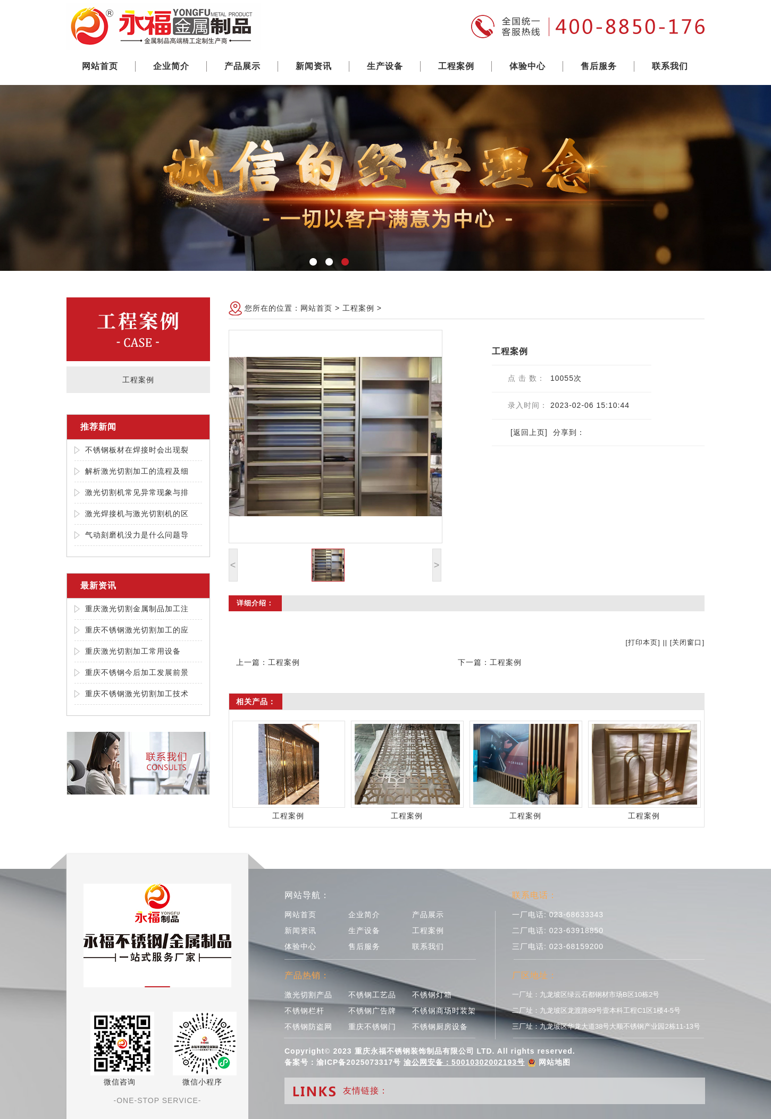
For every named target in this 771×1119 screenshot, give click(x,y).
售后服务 (599, 66)
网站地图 (555, 1062)
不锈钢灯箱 (432, 994)
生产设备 (385, 66)
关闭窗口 (687, 642)
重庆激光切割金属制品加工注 (137, 608)
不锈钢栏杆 (304, 1010)
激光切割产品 (308, 994)
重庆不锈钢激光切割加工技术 (137, 693)
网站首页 (100, 66)
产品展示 (242, 66)
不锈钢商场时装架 (444, 1010)
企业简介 (171, 66)
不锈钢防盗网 (308, 1026)
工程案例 (456, 66)
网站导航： (307, 895)
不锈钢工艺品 (372, 994)
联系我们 (670, 66)
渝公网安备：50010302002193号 (464, 1062)
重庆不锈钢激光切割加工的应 (137, 630)
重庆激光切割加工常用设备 (133, 651)
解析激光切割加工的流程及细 (137, 471)
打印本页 (643, 642)
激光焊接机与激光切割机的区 (137, 513)
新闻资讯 (314, 66)
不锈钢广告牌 (372, 1010)
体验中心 (527, 66)
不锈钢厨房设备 (440, 1026)
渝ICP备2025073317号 (358, 1062)
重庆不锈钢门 (372, 1026)
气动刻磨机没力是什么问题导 (137, 535)
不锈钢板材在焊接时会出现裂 (137, 450)
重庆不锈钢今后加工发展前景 (137, 672)
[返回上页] (529, 432)
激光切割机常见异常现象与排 (137, 492)
